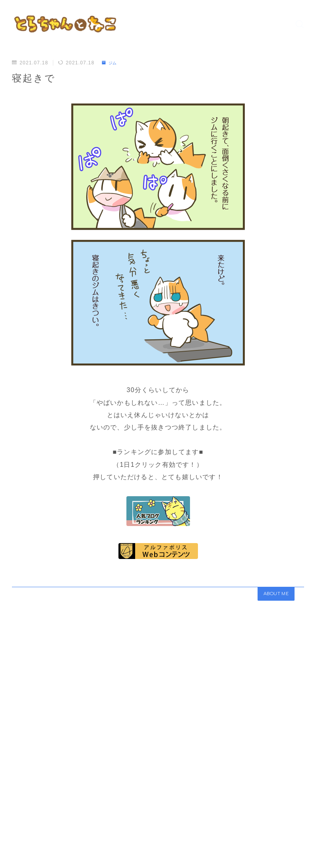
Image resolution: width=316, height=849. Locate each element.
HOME (21, 824)
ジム (111, 62)
